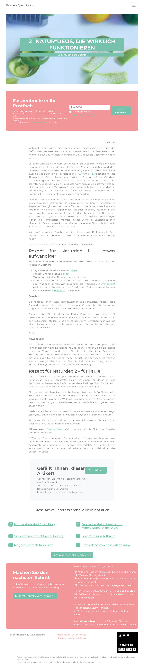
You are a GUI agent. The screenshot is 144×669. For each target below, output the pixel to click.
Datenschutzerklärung (84, 115)
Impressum (63, 634)
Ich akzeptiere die (84, 113)
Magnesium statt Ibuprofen (33, 545)
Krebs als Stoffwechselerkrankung (106, 545)
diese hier (107, 314)
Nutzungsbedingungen (37, 122)
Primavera (59, 290)
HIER (79, 173)
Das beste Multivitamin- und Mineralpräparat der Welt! (102, 526)
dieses (64, 273)
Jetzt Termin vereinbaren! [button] (34, 596)
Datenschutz (78, 634)
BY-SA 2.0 (46, 432)
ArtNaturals (107, 284)
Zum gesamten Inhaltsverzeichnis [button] (72, 555)
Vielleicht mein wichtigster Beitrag (39, 536)
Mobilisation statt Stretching (34, 524)
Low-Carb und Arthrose (98, 536)
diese (74, 270)
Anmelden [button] (95, 470)
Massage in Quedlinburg (72, 638)
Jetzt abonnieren (121, 111)
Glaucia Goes (54, 429)
